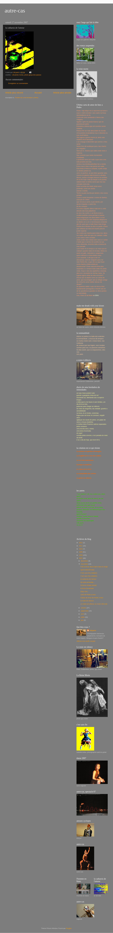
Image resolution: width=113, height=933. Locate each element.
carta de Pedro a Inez (88, 594)
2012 (81, 543)
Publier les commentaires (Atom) (26, 97)
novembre (84, 564)
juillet (83, 617)
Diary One (84, 591)
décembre (84, 561)
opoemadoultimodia (87, 570)
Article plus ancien (62, 92)
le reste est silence (87, 601)
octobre (84, 608)
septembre (85, 611)
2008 (81, 555)
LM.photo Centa (17, 75)
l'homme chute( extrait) (89, 585)
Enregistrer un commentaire (18, 83)
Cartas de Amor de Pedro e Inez (92, 598)
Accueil (38, 92)
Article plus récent (14, 92)
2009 (81, 552)
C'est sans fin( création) (89, 573)
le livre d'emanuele (87, 588)
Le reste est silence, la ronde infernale (94, 604)
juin (82, 620)
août (82, 614)
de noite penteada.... (88, 582)
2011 (81, 546)
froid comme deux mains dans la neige (94, 567)
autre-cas (15, 10)
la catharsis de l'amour (88, 579)
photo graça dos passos (32, 75)
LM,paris (92, 630)
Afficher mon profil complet (86, 641)
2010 (81, 549)
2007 (81, 558)
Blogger (68, 928)
